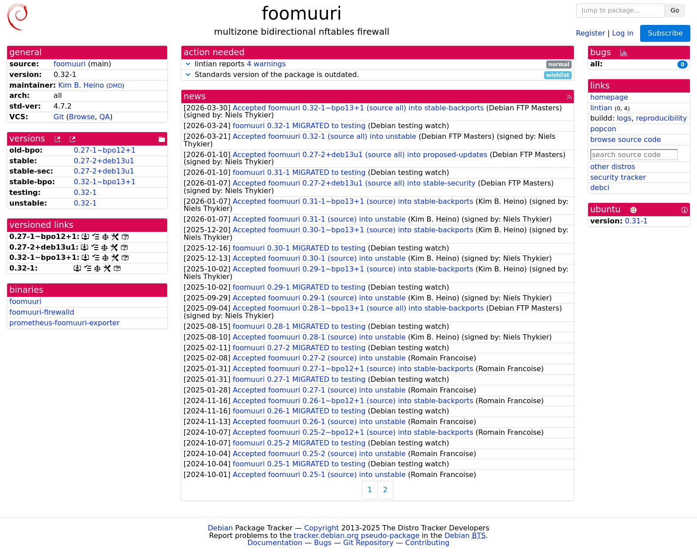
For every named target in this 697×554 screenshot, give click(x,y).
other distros (612, 166)
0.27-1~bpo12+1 (105, 150)
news (195, 96)
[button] (188, 64)
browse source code (625, 139)
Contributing (427, 542)
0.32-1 (85, 192)
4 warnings (266, 64)
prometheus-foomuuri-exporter (64, 323)
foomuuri (70, 64)
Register (590, 32)
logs (624, 118)
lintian (601, 108)
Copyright (321, 528)
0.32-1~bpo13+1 (105, 182)
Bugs (323, 542)
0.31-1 (636, 221)
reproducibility (661, 118)
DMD (115, 85)
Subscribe (665, 33)
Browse (82, 117)
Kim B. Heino (81, 85)
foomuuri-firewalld (41, 312)
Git (59, 117)
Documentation (275, 542)
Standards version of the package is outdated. (378, 75)
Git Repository (368, 542)
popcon (603, 129)
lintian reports (378, 64)
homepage (609, 97)
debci (599, 187)
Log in (622, 32)
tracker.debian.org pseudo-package (357, 535)
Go (675, 10)
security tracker (618, 177)
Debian (220, 528)
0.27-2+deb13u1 (104, 161)
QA (104, 117)
